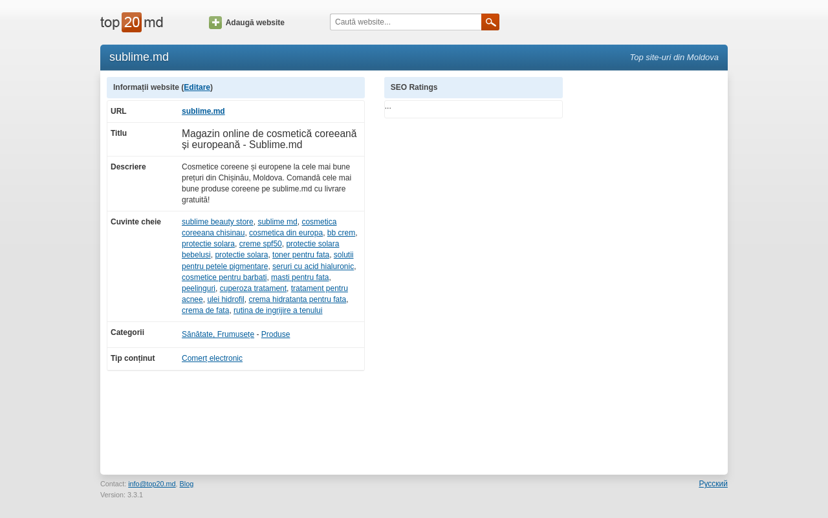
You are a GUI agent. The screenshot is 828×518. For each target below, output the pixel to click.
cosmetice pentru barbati (224, 277)
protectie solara (208, 243)
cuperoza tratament (253, 288)
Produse (275, 334)
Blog (187, 484)
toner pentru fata (300, 254)
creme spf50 (260, 243)
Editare (197, 87)
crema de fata (205, 310)
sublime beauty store (218, 221)
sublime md (277, 221)
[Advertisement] (652, 271)
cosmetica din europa (286, 232)
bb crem (341, 232)
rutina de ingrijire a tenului (278, 310)
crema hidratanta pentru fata (297, 299)
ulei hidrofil (225, 299)
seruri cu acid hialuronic (313, 266)
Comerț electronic (212, 358)
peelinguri (198, 288)
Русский (713, 483)
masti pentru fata (300, 277)
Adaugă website (247, 22)
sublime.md (203, 111)
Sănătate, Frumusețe (218, 334)
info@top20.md (151, 484)
